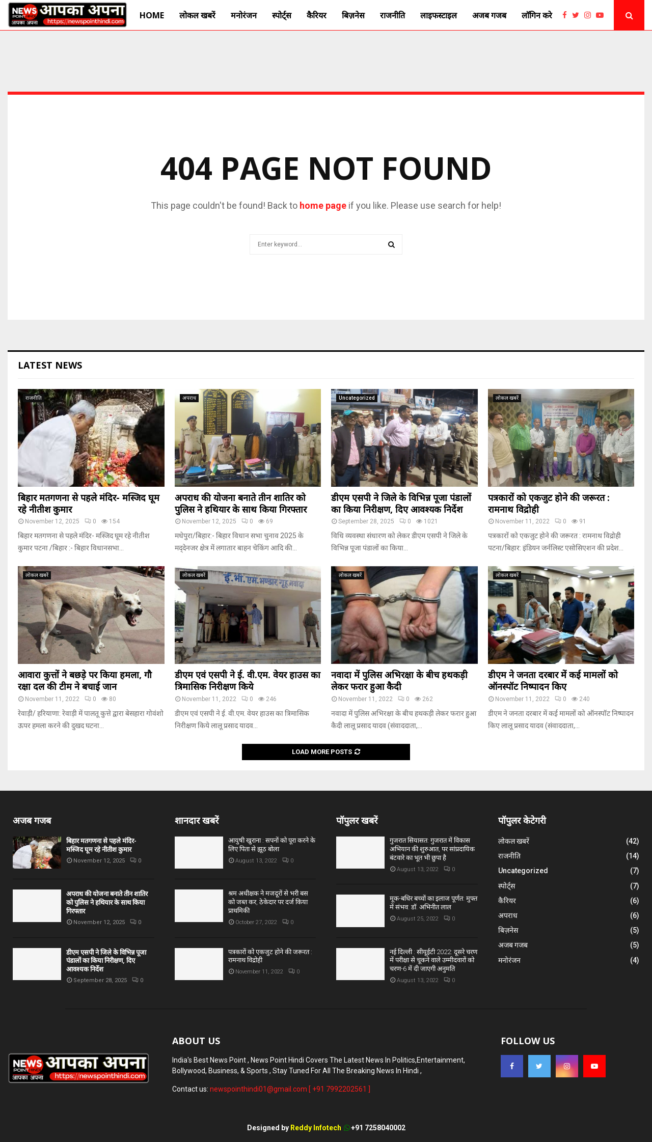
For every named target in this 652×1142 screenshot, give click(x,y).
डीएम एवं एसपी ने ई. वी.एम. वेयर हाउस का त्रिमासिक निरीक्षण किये (247, 680)
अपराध (189, 398)
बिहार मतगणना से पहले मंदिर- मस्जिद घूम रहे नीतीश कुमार (88, 503)
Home (152, 15)
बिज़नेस (353, 15)
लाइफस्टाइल (438, 15)
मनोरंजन (244, 15)
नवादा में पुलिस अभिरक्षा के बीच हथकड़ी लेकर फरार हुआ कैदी (399, 680)
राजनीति (392, 15)
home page (323, 205)
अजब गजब (489, 15)
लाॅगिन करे (537, 15)
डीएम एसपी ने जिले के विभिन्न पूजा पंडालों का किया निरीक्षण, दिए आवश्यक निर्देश (401, 503)
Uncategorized (357, 398)
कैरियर (317, 15)
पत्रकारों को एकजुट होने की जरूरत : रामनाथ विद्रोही (549, 503)
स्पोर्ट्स (281, 15)
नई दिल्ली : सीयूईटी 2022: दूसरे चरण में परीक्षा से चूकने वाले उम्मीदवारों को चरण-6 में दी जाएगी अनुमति (433, 960)
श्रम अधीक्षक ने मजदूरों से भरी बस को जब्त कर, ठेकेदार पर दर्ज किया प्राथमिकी (268, 901)
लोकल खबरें (197, 15)
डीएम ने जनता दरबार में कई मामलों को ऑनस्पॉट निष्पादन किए (553, 680)
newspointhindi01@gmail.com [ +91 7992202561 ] (290, 1089)
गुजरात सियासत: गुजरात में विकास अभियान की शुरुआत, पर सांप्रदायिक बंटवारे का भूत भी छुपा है (432, 849)
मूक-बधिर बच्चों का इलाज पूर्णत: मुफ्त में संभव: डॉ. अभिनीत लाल (433, 903)
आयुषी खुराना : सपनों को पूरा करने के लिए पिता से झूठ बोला (271, 845)
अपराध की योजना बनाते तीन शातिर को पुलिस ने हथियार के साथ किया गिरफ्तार (241, 503)
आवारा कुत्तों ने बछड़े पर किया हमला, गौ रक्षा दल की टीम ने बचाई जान (85, 680)
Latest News (50, 365)
